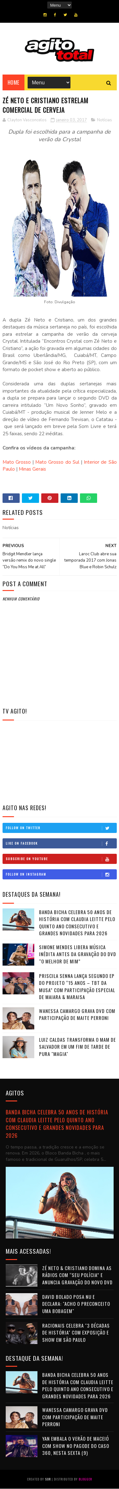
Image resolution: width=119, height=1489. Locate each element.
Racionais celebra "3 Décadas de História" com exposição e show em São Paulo (76, 1332)
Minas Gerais (32, 469)
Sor (48, 1479)
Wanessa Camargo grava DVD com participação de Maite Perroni (77, 1015)
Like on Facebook (61, 843)
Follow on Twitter (61, 828)
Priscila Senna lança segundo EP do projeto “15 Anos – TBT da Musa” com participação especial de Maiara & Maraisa (77, 987)
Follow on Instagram (61, 874)
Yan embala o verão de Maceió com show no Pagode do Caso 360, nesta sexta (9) (75, 1445)
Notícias (104, 120)
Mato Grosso (17, 462)
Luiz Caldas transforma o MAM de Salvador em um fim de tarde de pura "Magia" (77, 1047)
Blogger (85, 1479)
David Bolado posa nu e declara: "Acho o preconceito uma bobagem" (76, 1303)
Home (13, 83)
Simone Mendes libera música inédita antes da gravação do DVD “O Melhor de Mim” (77, 954)
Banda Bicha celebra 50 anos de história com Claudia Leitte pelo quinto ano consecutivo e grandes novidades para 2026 (77, 923)
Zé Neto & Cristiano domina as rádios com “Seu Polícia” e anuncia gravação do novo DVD (77, 1275)
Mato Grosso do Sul (57, 462)
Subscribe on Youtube (61, 859)
